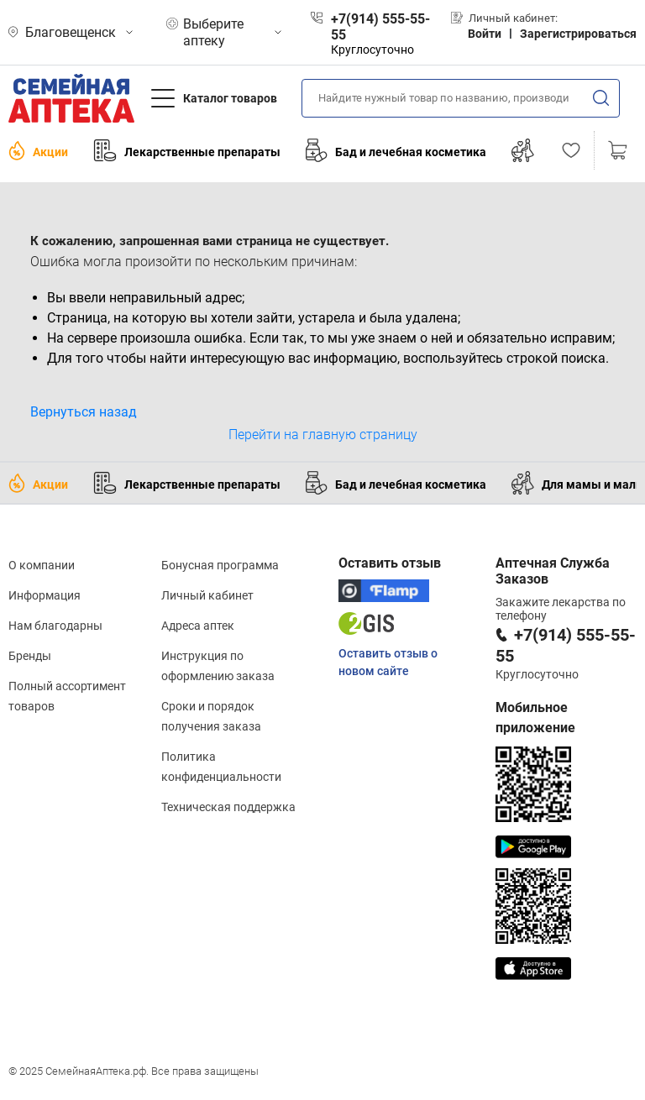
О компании (41, 565)
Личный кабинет (207, 595)
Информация (44, 595)
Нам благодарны (55, 625)
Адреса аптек (197, 625)
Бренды (29, 656)
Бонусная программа (220, 565)
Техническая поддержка (228, 807)
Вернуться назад (83, 412)
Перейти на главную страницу (322, 435)
